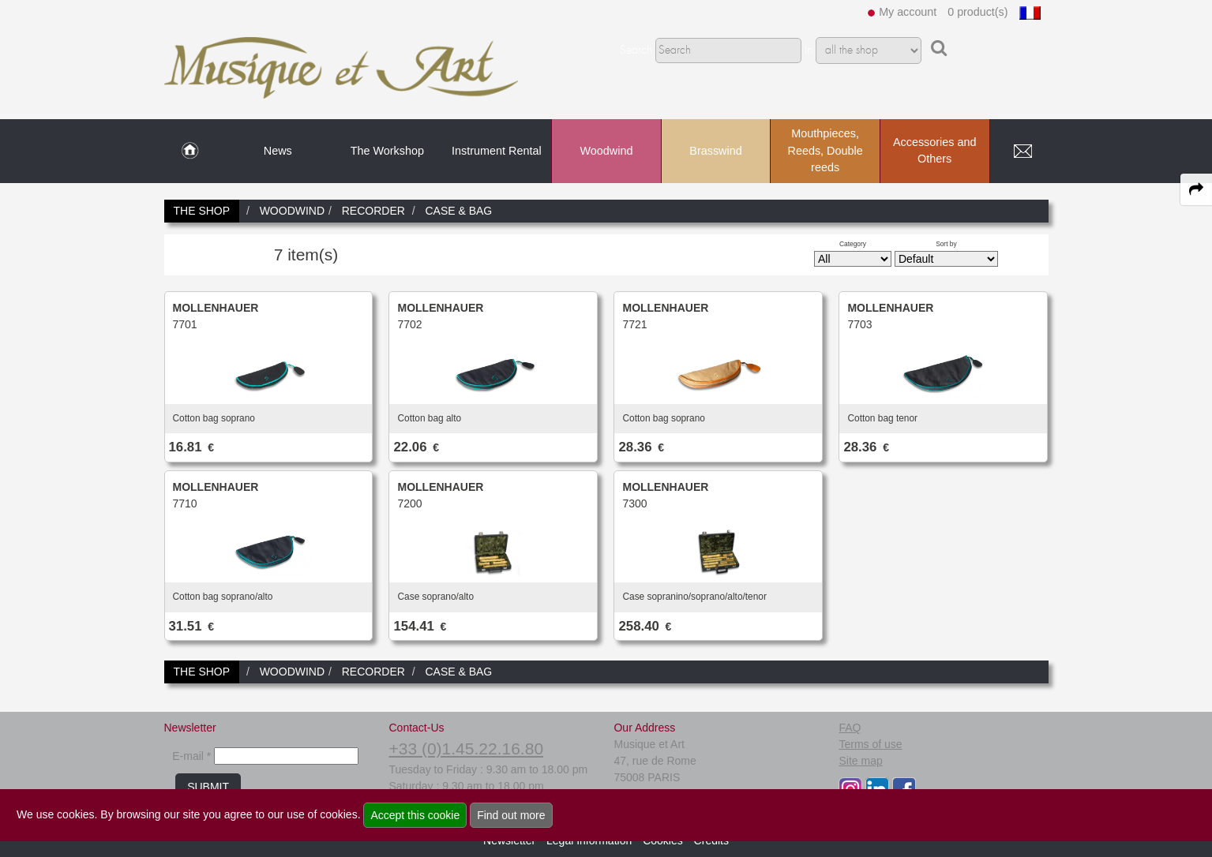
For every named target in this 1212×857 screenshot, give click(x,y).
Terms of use (870, 744)
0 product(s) (977, 12)
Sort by (946, 244)
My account (907, 12)
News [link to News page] (278, 150)
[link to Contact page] (1023, 152)
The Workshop (387, 150)
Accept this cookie (415, 815)
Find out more (511, 815)
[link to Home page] (189, 152)
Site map (860, 760)
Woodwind (606, 150)
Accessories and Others (935, 151)
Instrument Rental (497, 150)
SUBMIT (208, 786)
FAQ (850, 727)
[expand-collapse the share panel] (1196, 189)
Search (636, 50)
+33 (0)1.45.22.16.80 (465, 748)
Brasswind (715, 150)
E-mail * (191, 756)
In (808, 50)
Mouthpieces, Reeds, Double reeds (824, 150)
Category (852, 244)
